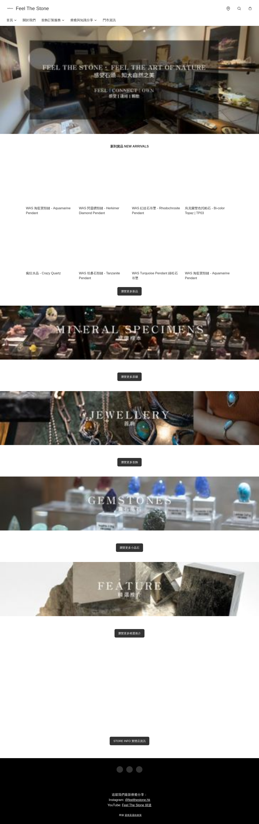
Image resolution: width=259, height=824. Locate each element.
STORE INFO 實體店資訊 (129, 741)
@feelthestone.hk (137, 800)
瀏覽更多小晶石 (129, 547)
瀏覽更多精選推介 (129, 633)
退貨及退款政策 (133, 815)
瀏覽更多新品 (129, 291)
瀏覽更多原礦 (129, 376)
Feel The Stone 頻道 (137, 805)
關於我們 (29, 20)
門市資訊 (109, 20)
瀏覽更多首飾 (129, 462)
